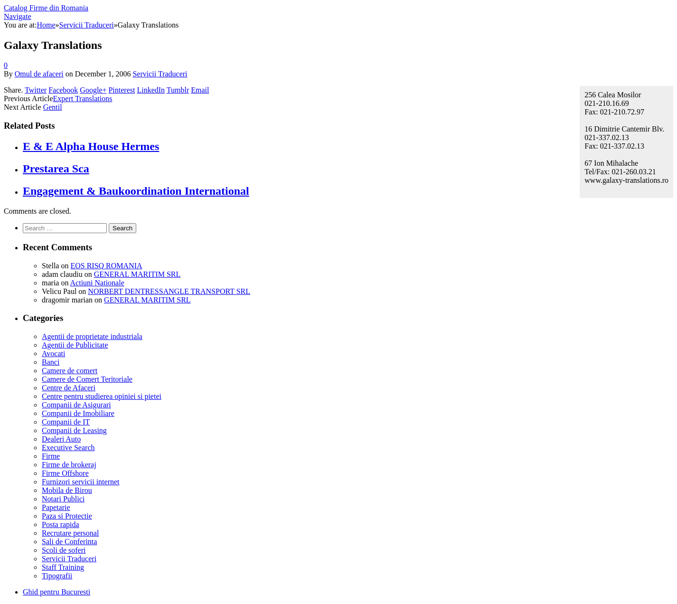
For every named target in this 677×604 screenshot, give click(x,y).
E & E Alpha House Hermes (91, 146)
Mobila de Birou (67, 490)
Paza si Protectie (67, 516)
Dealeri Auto (61, 439)
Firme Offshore (65, 473)
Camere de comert (69, 371)
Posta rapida (60, 524)
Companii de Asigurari (76, 405)
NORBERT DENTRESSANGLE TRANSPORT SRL (169, 291)
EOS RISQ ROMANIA (106, 266)
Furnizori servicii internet (81, 482)
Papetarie (56, 507)
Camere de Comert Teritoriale (87, 379)
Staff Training (63, 567)
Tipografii (57, 576)
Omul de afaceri (39, 74)
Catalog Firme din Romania (46, 8)
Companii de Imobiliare (78, 413)
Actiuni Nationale (97, 283)
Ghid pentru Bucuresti (56, 592)
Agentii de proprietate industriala (92, 336)
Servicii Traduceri (159, 74)
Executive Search (68, 448)
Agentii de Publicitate (75, 345)
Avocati (53, 353)
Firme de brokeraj (69, 465)
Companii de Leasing (74, 430)
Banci (50, 362)
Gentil (52, 107)
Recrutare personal (70, 533)
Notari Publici (63, 499)
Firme (51, 456)
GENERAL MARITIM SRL (137, 274)
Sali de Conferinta (69, 542)
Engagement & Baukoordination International (136, 191)
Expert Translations (83, 98)
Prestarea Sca (56, 168)
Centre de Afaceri (68, 388)
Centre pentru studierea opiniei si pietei (101, 396)
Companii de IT (66, 422)
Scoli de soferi (63, 550)
